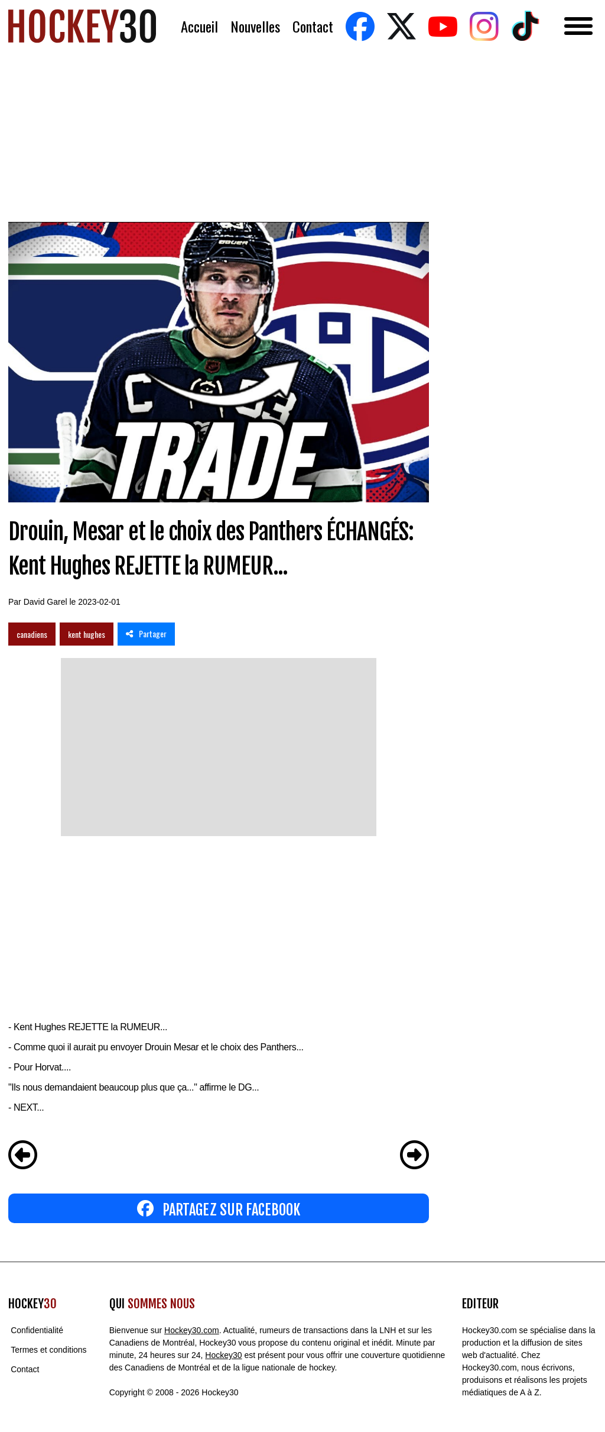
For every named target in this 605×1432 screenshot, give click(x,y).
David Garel (45, 602)
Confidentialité (37, 1330)
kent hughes (86, 634)
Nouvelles (255, 26)
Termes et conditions (48, 1349)
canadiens (32, 634)
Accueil (199, 26)
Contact (312, 26)
